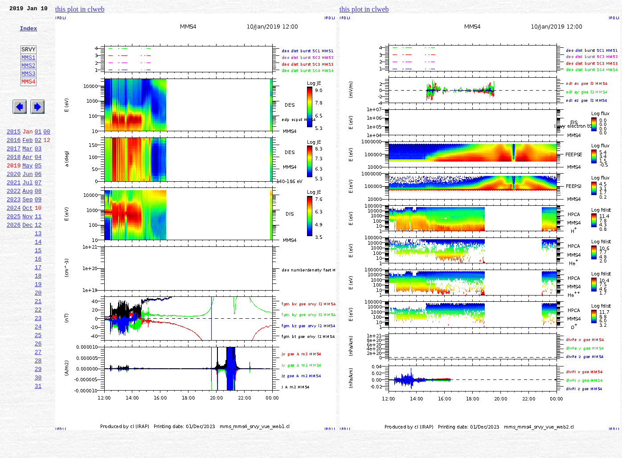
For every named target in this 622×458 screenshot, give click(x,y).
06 (38, 202)
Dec (27, 261)
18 (38, 320)
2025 (13, 251)
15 (38, 290)
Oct (27, 241)
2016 (13, 162)
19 (38, 329)
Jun (27, 202)
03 (38, 172)
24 (38, 379)
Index (28, 33)
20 (38, 339)
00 (46, 153)
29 (38, 428)
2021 (13, 212)
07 (38, 212)
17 (38, 310)
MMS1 (28, 68)
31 (38, 447)
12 (38, 261)
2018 (13, 182)
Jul (27, 212)
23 (38, 369)
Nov (27, 251)
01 (38, 153)
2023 (13, 231)
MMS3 (28, 87)
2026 (13, 261)
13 (38, 270)
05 (38, 192)
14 (38, 280)
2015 (13, 153)
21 (38, 349)
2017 (13, 172)
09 (38, 231)
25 (38, 388)
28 (38, 418)
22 (38, 359)
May (27, 192)
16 (38, 300)
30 (38, 437)
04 (38, 182)
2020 (13, 202)
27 (38, 408)
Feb (27, 162)
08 (38, 221)
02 (38, 162)
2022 (13, 221)
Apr (27, 182)
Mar (27, 172)
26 (38, 398)
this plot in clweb (80, 9)
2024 (13, 241)
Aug (27, 221)
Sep (27, 231)
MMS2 (28, 77)
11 (38, 251)
